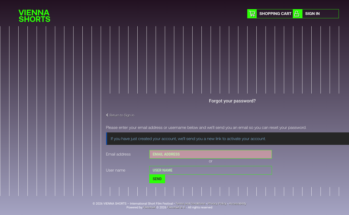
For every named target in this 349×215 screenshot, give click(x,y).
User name (115, 170)
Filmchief (149, 207)
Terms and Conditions (190, 203)
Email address (118, 154)
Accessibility (237, 203)
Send (157, 179)
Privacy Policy (217, 203)
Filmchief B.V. (176, 207)
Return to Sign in (120, 115)
